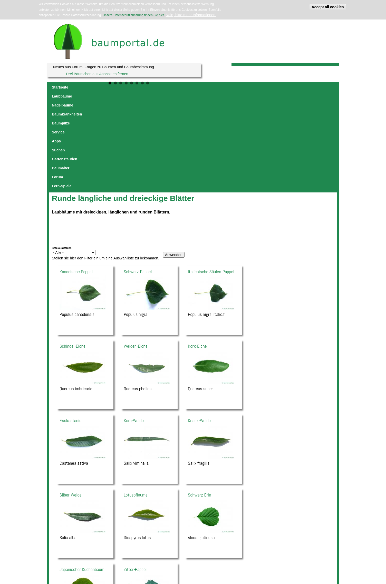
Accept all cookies (328, 7)
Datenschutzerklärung (138, 553)
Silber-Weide (71, 396)
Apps (205, 87)
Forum (292, 87)
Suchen (222, 87)
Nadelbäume (109, 87)
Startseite (60, 87)
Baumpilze (169, 87)
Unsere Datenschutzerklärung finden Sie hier (133, 15)
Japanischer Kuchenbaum (82, 470)
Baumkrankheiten (140, 87)
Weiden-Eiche (136, 247)
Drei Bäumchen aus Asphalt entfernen (97, 74)
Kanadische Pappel (76, 173)
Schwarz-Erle (199, 396)
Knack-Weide (199, 322)
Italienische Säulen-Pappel (211, 173)
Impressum (118, 553)
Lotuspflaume (136, 396)
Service (190, 87)
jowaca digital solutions (96, 553)
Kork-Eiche (197, 247)
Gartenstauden (246, 87)
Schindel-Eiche (72, 247)
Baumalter (273, 87)
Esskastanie (70, 322)
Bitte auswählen (62, 149)
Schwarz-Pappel (138, 173)
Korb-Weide (134, 322)
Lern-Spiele (313, 87)
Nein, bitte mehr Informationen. (191, 15)
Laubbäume (83, 87)
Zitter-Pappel (135, 470)
